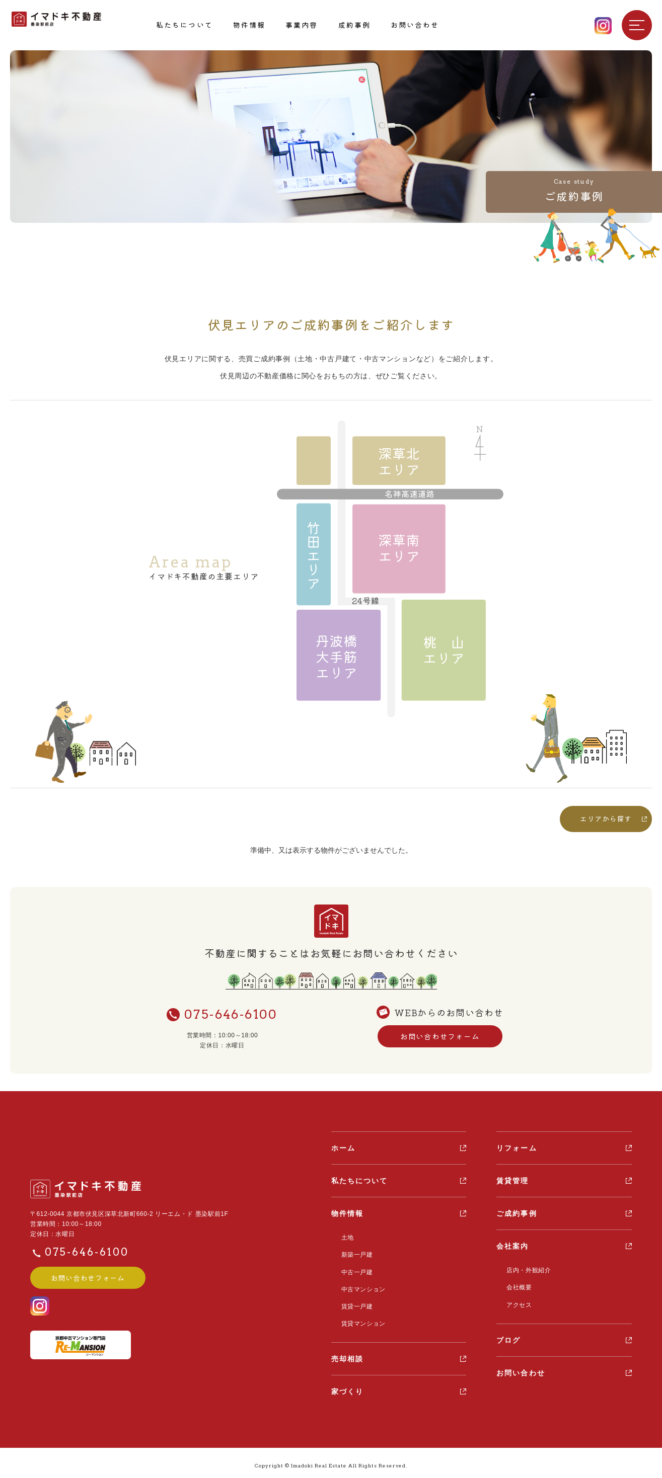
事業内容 (301, 25)
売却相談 (347, 1354)
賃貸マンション (361, 1319)
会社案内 (512, 1246)
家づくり (347, 1386)
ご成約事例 (516, 1213)
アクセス (516, 1302)
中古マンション (361, 1286)
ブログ (508, 1338)
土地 (345, 1237)
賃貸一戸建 (355, 1302)
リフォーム (516, 1148)
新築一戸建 (355, 1253)
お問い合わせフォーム (440, 1037)
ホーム (343, 1148)
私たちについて (184, 25)
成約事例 (354, 25)
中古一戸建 (355, 1269)
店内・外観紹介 (526, 1270)
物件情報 (249, 25)
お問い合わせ (415, 25)
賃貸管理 (512, 1181)
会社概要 (516, 1286)
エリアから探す (606, 818)
